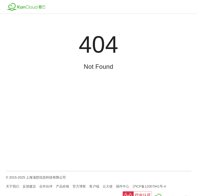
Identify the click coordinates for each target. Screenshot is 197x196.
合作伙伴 (46, 186)
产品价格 (62, 186)
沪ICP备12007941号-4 (149, 186)
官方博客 (79, 186)
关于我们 (12, 186)
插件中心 (122, 186)
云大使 (108, 186)
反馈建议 (29, 186)
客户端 (94, 186)
